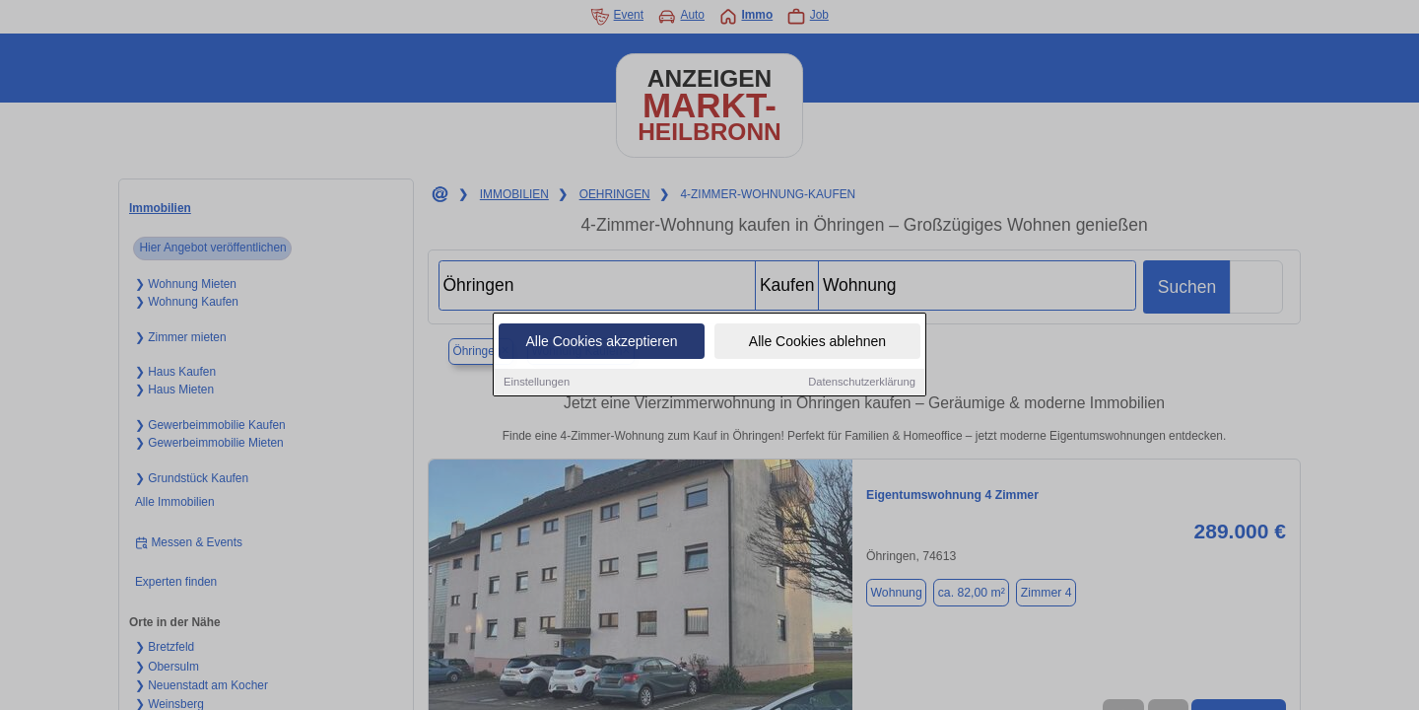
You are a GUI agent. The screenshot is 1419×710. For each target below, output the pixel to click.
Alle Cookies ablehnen (817, 342)
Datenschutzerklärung (861, 383)
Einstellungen (537, 383)
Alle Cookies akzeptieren (601, 342)
